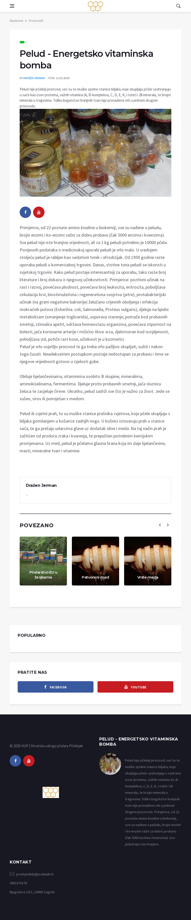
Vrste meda (147, 577)
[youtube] (39, 212)
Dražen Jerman (34, 78)
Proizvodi (36, 20)
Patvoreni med (95, 577)
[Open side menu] (12, 5)
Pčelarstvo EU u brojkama (43, 575)
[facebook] (25, 212)
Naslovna (16, 20)
